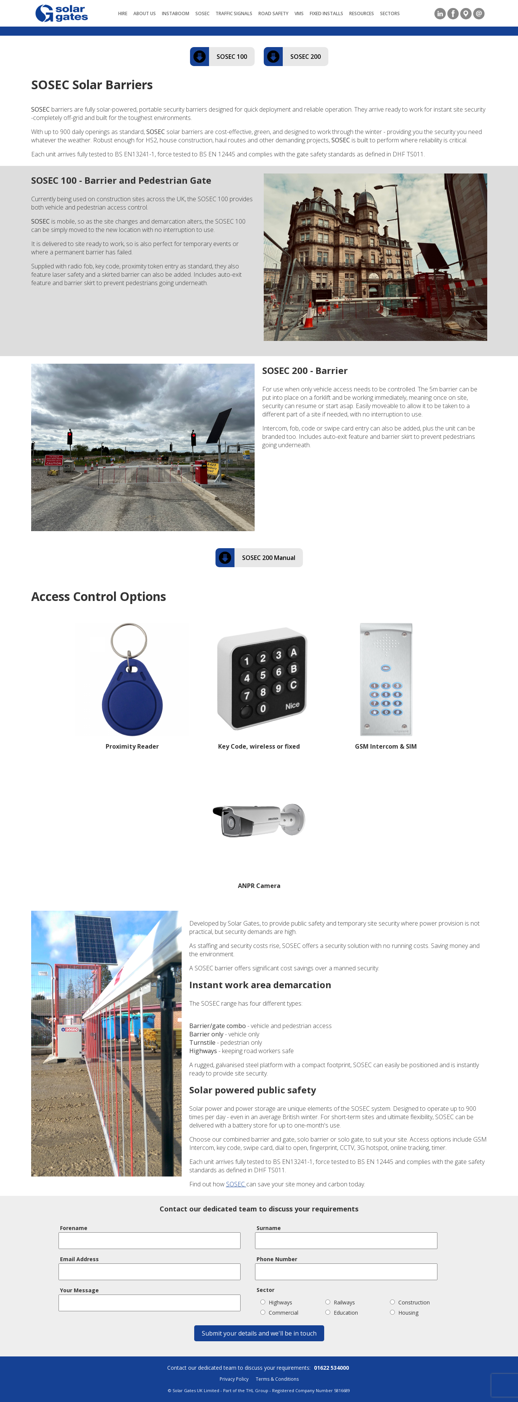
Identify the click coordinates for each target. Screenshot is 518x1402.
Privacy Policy (234, 1379)
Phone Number (277, 1259)
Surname (269, 1228)
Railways (340, 1302)
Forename (73, 1228)
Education (341, 1312)
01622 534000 (331, 1367)
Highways (276, 1302)
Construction (410, 1302)
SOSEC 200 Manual (268, 558)
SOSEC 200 (305, 56)
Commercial (279, 1312)
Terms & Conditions (277, 1379)
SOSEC (236, 1184)
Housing (404, 1312)
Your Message (79, 1290)
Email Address (79, 1259)
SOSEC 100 (232, 56)
